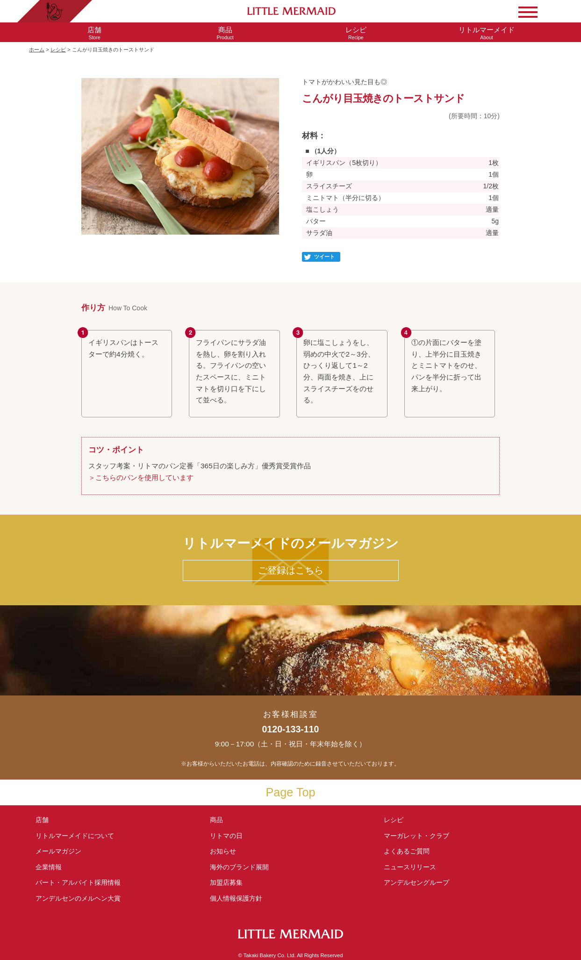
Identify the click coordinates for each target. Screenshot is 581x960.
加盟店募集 (229, 882)
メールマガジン (58, 851)
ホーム (36, 49)
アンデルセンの (78, 898)
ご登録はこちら (290, 570)
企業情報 (49, 867)
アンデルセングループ (420, 882)
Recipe (356, 33)
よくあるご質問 (407, 851)
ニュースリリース (410, 867)
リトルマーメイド (75, 835)
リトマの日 (226, 835)
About (486, 33)
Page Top (291, 792)
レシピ (58, 49)
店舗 (42, 820)
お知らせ (223, 851)
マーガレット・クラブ (416, 835)
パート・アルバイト (78, 882)
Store (94, 33)
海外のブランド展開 (239, 867)
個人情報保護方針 (236, 898)
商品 (216, 820)
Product (225, 33)
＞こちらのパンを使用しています (141, 477)
